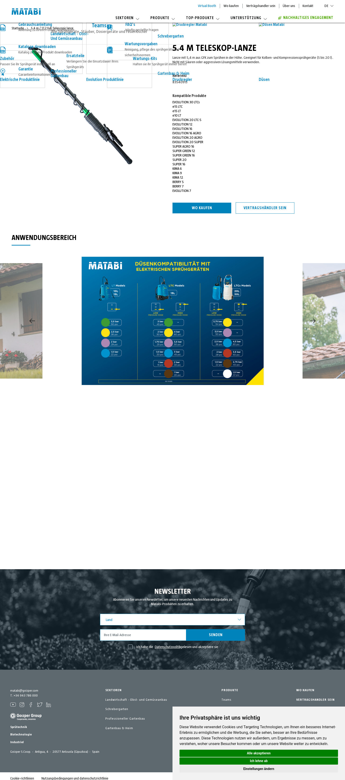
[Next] (313, 321)
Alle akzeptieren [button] (259, 753)
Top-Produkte (202, 18)
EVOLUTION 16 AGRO (186, 133)
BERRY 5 (178, 182)
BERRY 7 (178, 186)
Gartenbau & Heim (119, 728)
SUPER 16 (178, 164)
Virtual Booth (207, 6)
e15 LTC (177, 106)
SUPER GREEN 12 (183, 151)
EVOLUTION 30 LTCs (186, 102)
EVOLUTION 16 (182, 129)
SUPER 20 (179, 160)
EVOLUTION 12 (182, 124)
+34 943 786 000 (26, 695)
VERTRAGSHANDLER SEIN (315, 699)
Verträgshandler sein (260, 6)
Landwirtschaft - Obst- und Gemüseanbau (136, 699)
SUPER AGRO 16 (183, 146)
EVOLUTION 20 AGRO (187, 137)
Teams (226, 699)
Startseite (18, 28)
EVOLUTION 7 (181, 191)
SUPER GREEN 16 (183, 155)
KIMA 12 (177, 177)
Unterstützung (249, 18)
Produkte (162, 18)
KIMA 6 (177, 168)
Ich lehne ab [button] (259, 761)
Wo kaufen (231, 6)
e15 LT (176, 111)
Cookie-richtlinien (22, 774)
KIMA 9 (177, 173)
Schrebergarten (116, 709)
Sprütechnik (18, 722)
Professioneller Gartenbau (125, 718)
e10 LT (176, 115)
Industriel (17, 737)
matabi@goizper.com (24, 690)
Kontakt (308, 6)
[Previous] (32, 321)
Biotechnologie (21, 730)
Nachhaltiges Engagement (305, 18)
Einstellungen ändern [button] (258, 769)
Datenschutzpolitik (167, 647)
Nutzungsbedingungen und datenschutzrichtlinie (74, 774)
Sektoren (127, 18)
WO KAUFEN (305, 690)
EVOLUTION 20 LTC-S (186, 120)
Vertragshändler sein (265, 208)
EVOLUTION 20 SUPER (187, 142)
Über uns (289, 6)
